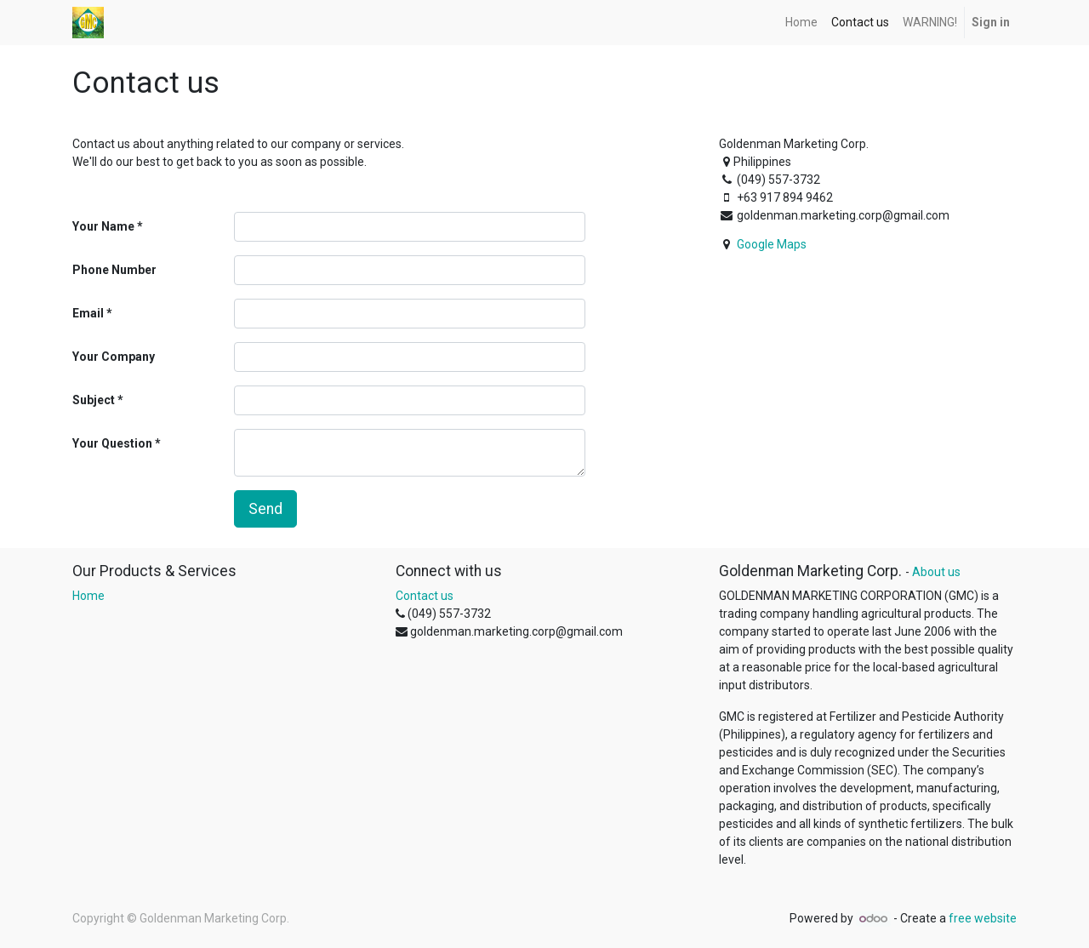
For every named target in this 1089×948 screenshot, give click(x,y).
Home (88, 595)
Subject (93, 400)
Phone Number (114, 270)
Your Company (113, 356)
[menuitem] (801, 22)
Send (265, 508)
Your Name (103, 226)
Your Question (112, 443)
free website (983, 918)
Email (88, 313)
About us (936, 572)
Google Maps (772, 244)
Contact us (424, 595)
